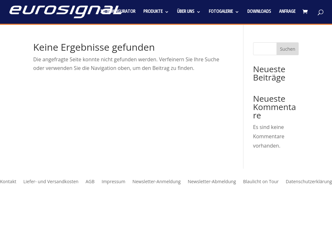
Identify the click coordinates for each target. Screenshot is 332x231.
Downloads (259, 12)
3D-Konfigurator (117, 12)
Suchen (287, 49)
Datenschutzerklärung (309, 181)
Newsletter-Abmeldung (212, 181)
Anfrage (287, 12)
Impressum (113, 181)
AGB (90, 181)
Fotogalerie (221, 12)
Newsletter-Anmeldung (156, 181)
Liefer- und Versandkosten (51, 181)
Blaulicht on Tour (261, 181)
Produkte (153, 12)
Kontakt (8, 181)
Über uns (185, 12)
